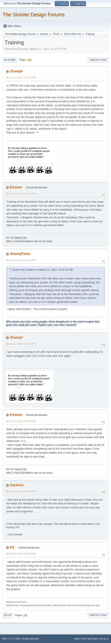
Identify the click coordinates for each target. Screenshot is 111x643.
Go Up (7, 615)
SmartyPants (20, 254)
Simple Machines (30, 638)
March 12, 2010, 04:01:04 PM (21, 260)
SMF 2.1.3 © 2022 (11, 638)
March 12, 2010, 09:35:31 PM (21, 344)
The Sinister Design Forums (33, 14)
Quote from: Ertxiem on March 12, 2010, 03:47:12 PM (42, 269)
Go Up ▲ (104, 638)
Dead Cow (20, 237)
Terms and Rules (89, 638)
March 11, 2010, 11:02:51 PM (21, 77)
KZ (12, 547)
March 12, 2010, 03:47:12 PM (21, 193)
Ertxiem (16, 187)
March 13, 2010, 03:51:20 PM (21, 491)
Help (76, 638)
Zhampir (16, 71)
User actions (98, 60)
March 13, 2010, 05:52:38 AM (20, 421)
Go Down (9, 60)
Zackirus (17, 485)
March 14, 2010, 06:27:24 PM (21, 553)
